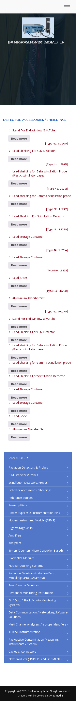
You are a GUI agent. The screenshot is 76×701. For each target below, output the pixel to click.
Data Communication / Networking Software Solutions (38, 614)
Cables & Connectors (22, 651)
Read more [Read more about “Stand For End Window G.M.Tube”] (19, 138)
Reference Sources (21, 498)
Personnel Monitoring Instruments (31, 593)
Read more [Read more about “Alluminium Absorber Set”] (19, 306)
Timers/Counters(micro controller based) (36, 550)
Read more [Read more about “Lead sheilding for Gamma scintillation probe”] (19, 204)
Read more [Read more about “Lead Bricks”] (19, 286)
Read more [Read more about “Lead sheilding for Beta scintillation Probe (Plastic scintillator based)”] (19, 183)
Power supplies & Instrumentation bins (34, 513)
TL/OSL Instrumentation (24, 632)
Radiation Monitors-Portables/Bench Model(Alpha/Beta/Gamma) (33, 575)
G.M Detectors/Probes (23, 475)
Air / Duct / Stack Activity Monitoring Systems (32, 602)
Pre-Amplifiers (18, 505)
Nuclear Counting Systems (26, 566)
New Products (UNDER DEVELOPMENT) (35, 659)
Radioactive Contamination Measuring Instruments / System (34, 642)
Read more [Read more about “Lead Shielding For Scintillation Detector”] (19, 224)
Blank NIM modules (21, 558)
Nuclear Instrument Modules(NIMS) (32, 520)
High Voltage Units (21, 528)
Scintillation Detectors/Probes (28, 482)
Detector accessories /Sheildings (30, 490)
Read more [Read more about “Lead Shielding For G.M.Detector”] (19, 159)
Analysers (15, 543)
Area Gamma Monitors (24, 585)
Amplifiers (15, 535)
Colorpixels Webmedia (49, 695)
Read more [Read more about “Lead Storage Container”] (19, 245)
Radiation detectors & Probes (28, 467)
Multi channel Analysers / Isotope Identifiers (37, 624)
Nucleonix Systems (38, 691)
